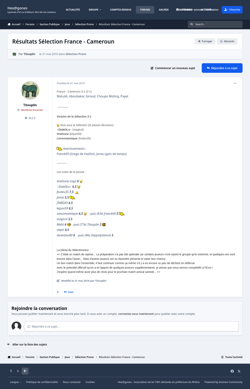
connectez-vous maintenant (136, 314)
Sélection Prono (76, 54)
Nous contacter (72, 382)
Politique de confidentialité (42, 382)
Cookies (90, 382)
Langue (15, 382)
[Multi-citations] (58, 292)
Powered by (223, 382)
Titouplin (29, 54)
